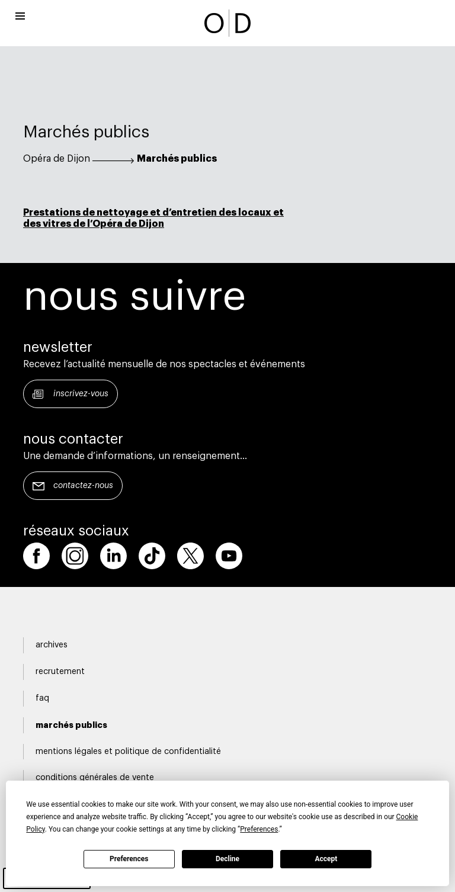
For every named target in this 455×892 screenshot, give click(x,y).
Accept (326, 859)
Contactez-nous (83, 486)
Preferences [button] (259, 829)
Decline (227, 859)
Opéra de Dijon (56, 158)
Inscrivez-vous (80, 394)
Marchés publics (177, 158)
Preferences (129, 859)
